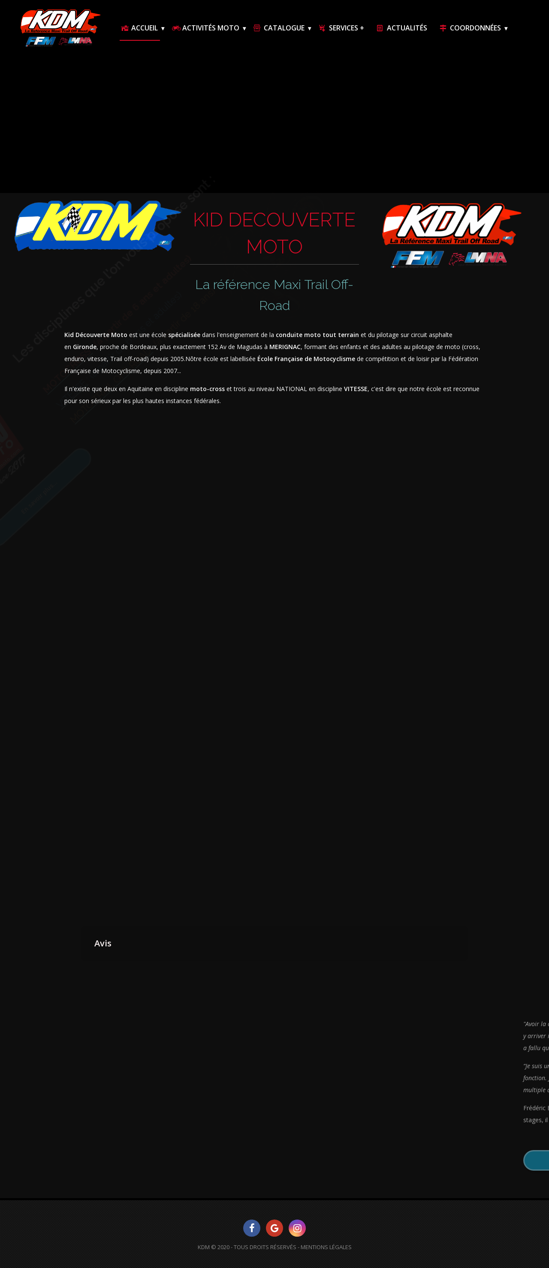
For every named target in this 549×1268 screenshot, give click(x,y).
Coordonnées (469, 28)
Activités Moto (205, 28)
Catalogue (278, 28)
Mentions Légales (326, 1247)
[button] (81, 969)
